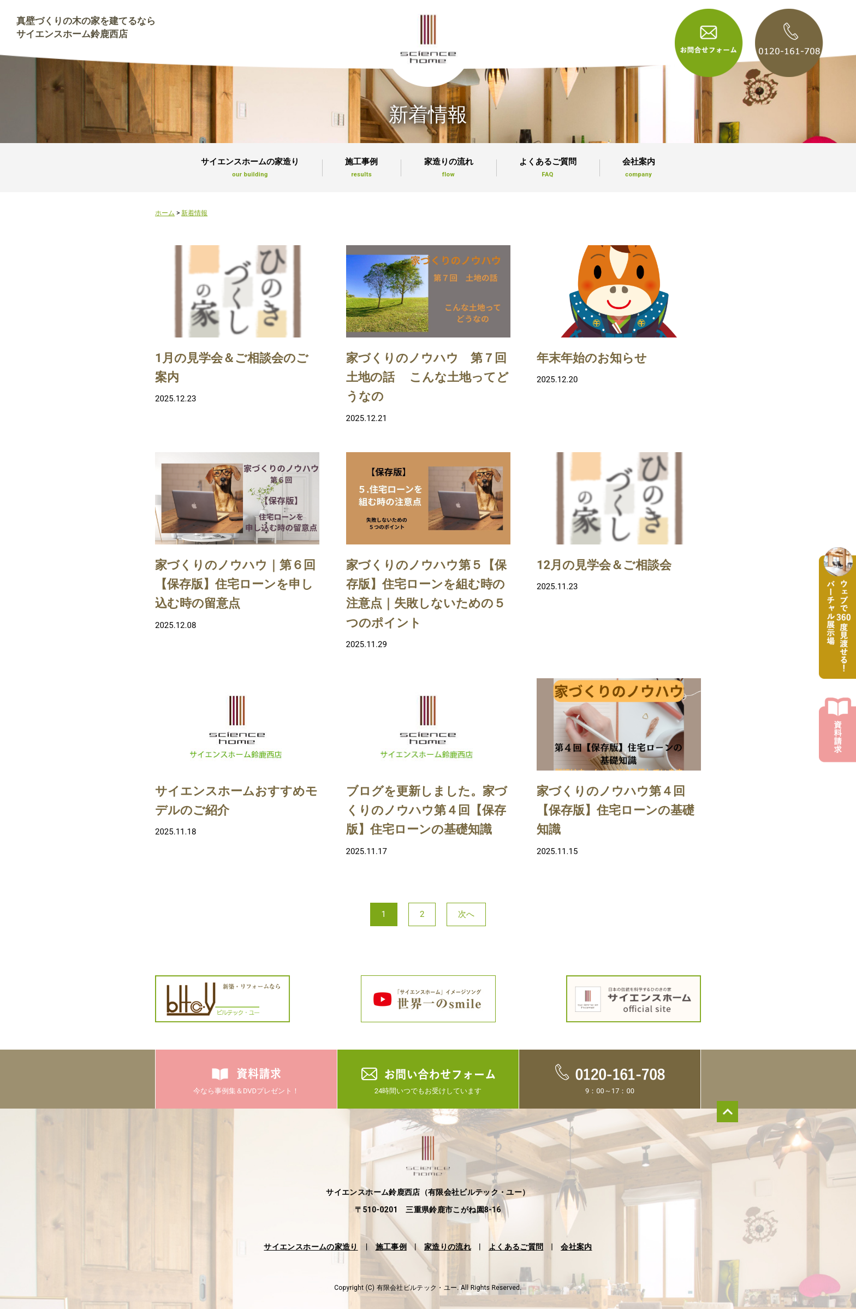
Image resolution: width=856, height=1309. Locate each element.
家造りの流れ (448, 168)
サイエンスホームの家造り (250, 168)
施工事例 (361, 168)
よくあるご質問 (547, 168)
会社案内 (638, 168)
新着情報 (194, 213)
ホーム (165, 213)
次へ (466, 914)
